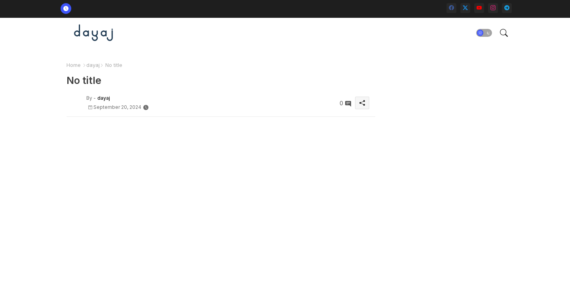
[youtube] (479, 8)
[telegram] (507, 8)
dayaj (93, 65)
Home (73, 65)
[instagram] (493, 8)
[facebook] (451, 8)
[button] (484, 33)
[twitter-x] (465, 8)
